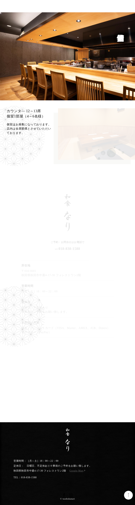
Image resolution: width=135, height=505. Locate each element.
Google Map (76, 470)
